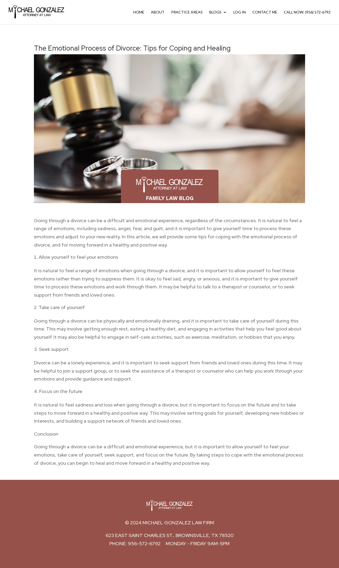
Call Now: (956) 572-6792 (307, 12)
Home (138, 12)
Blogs (215, 12)
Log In (239, 12)
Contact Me (264, 12)
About (157, 12)
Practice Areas (187, 12)
